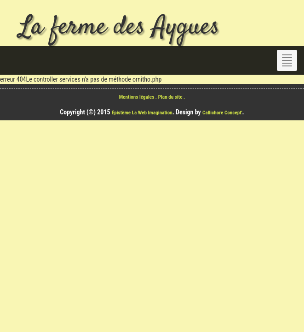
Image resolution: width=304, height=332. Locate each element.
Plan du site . (171, 97)
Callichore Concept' (222, 113)
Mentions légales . (138, 97)
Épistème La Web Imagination (142, 113)
